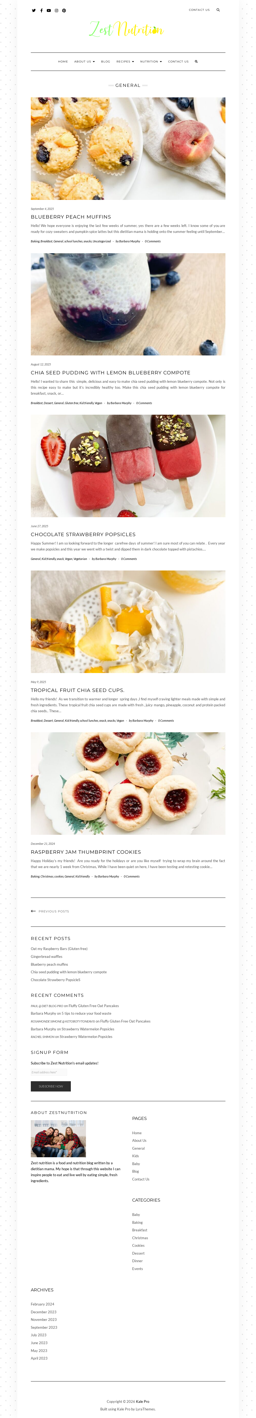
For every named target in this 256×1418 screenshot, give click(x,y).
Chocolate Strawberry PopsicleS (83, 534)
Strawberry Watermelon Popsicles (88, 1029)
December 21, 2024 (43, 843)
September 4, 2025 (42, 208)
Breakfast (46, 241)
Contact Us (199, 10)
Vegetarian (80, 558)
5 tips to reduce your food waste (86, 1013)
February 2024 (42, 1304)
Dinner (137, 1261)
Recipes (125, 61)
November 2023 (44, 1319)
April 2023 (39, 1358)
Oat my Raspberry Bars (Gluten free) (59, 949)
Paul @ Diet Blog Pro (47, 1006)
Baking (35, 241)
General (58, 241)
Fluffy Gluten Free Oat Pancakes (94, 1006)
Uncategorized (102, 241)
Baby (136, 1164)
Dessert (48, 403)
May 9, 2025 (38, 682)
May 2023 (39, 1350)
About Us (84, 61)
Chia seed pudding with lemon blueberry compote (111, 373)
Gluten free (71, 403)
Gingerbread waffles (46, 956)
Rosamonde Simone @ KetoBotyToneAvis (63, 1021)
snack (60, 558)
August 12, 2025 (41, 364)
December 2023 (43, 1312)
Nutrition (151, 61)
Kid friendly (86, 403)
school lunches (73, 241)
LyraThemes (145, 1409)
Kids (135, 1156)
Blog (105, 61)
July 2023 (38, 1335)
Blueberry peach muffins (71, 217)
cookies (59, 876)
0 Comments (153, 241)
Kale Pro (142, 1401)
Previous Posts (54, 911)
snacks (88, 241)
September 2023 (44, 1327)
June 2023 (39, 1343)
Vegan (98, 403)
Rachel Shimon (42, 1037)
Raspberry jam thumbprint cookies (86, 852)
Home (63, 61)
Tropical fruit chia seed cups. (78, 690)
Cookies (138, 1245)
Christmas (47, 876)
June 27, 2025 (39, 526)
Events (137, 1269)
